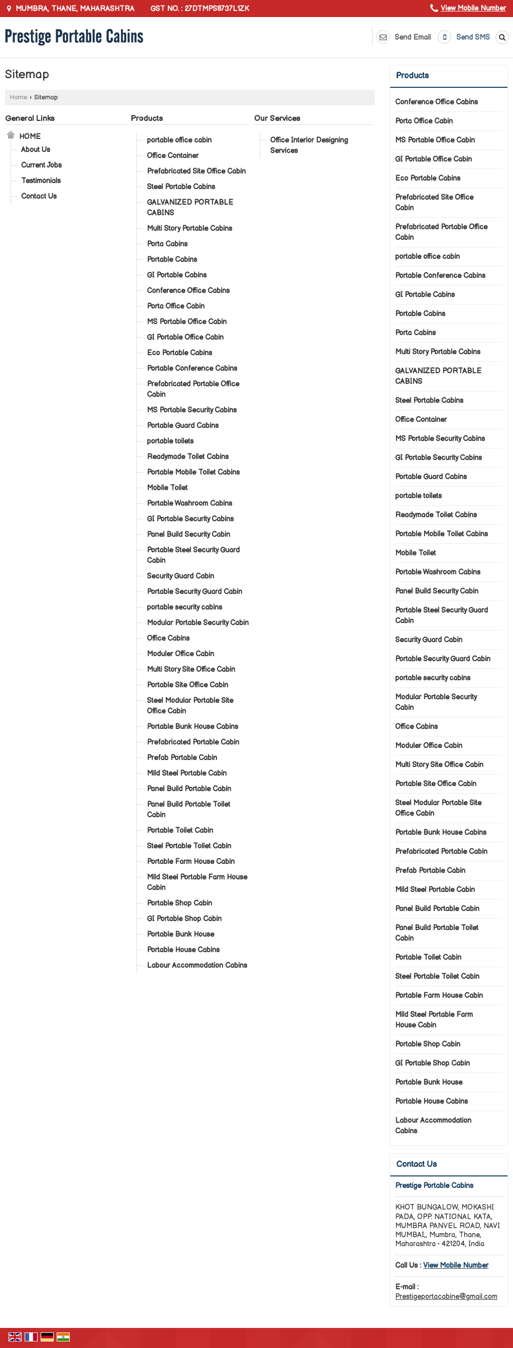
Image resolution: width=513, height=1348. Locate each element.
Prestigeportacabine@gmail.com (446, 1296)
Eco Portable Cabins (179, 353)
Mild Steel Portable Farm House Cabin (197, 882)
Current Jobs (41, 165)
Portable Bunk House (180, 934)
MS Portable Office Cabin (187, 322)
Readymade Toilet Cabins (188, 457)
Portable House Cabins (183, 950)
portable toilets (170, 441)
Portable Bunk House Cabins (192, 726)
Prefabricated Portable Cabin (193, 742)
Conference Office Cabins (188, 290)
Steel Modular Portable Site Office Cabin (190, 705)
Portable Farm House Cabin (191, 861)
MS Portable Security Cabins (192, 410)
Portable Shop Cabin (179, 903)
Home (18, 97)
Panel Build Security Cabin (188, 534)
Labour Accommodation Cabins (197, 965)
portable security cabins (184, 607)
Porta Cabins (167, 244)
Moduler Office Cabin (180, 654)
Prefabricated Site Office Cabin (196, 171)
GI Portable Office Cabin (185, 337)
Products (147, 118)
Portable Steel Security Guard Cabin (193, 555)
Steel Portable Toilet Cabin (189, 846)
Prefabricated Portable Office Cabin (193, 389)
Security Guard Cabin (180, 576)
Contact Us (39, 196)
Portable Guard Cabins (183, 425)
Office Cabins (168, 638)
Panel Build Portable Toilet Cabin (188, 809)
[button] (473, 8)
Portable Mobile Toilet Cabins (193, 472)
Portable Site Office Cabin (187, 685)
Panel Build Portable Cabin (189, 789)
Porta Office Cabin (176, 306)
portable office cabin (179, 140)
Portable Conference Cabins (192, 368)
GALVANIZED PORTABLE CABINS (190, 207)
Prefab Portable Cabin (182, 758)
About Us (35, 149)
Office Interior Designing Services (309, 145)
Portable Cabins (172, 259)
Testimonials (41, 181)
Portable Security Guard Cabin (194, 591)
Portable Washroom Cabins (189, 503)
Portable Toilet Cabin (180, 830)
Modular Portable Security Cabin (198, 623)
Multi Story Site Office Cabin (191, 669)
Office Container (173, 156)
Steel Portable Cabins (181, 187)
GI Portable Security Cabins (190, 519)
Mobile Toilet (167, 488)
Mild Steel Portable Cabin (187, 773)
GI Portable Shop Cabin (184, 919)
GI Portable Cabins (177, 275)
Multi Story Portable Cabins (189, 228)
